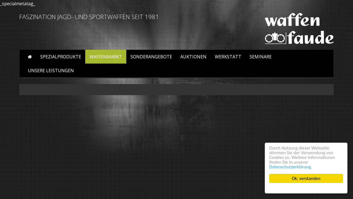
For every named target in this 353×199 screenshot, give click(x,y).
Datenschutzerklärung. (290, 167)
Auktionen (193, 57)
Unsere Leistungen (51, 70)
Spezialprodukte (60, 57)
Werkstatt (228, 57)
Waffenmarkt (105, 57)
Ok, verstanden (306, 178)
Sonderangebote (151, 57)
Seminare (261, 57)
